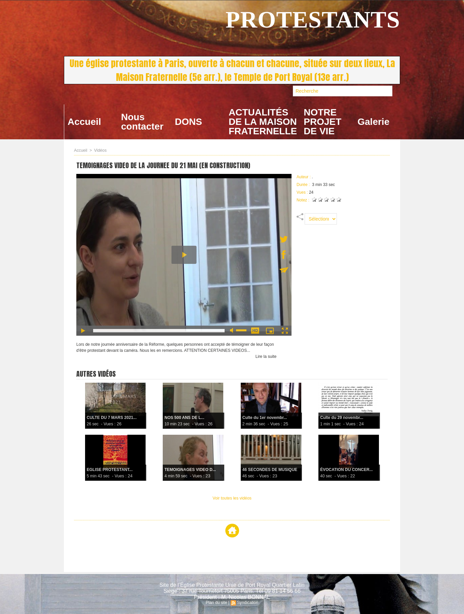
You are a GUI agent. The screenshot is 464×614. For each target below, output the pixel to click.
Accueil (84, 121)
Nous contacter (142, 122)
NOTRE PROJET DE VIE (322, 121)
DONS (188, 121)
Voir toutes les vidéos (232, 498)
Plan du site (216, 602)
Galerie (373, 121)
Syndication (247, 602)
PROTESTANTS (313, 20)
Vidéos (100, 150)
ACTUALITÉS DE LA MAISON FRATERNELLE (263, 121)
